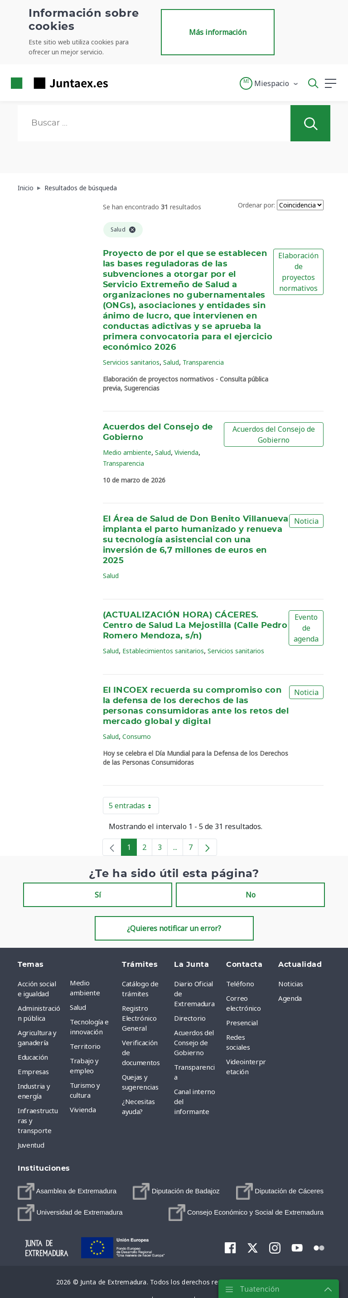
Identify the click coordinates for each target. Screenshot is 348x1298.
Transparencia (203, 362)
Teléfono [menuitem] (240, 983)
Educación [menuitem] (33, 1057)
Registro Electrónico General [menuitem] (139, 1018)
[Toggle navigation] (120, 83)
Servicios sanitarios (131, 362)
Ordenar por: (256, 205)
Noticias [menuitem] (290, 983)
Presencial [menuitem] (242, 1022)
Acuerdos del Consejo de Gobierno (273, 434)
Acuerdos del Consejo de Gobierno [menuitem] (194, 1042)
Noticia (306, 521)
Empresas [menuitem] (33, 1071)
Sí (98, 895)
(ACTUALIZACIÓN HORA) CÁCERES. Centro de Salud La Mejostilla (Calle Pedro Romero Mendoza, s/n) (195, 625)
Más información (217, 32)
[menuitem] (67, 1191)
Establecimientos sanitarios (163, 651)
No (251, 895)
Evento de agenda (306, 628)
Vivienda (186, 452)
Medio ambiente (127, 452)
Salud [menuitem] (78, 1007)
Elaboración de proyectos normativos (298, 272)
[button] (269, 83)
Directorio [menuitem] (190, 1018)
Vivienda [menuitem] (83, 1109)
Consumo (136, 736)
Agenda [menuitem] (290, 998)
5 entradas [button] (134, 807)
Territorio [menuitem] (85, 1046)
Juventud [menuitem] (31, 1144)
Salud (171, 362)
